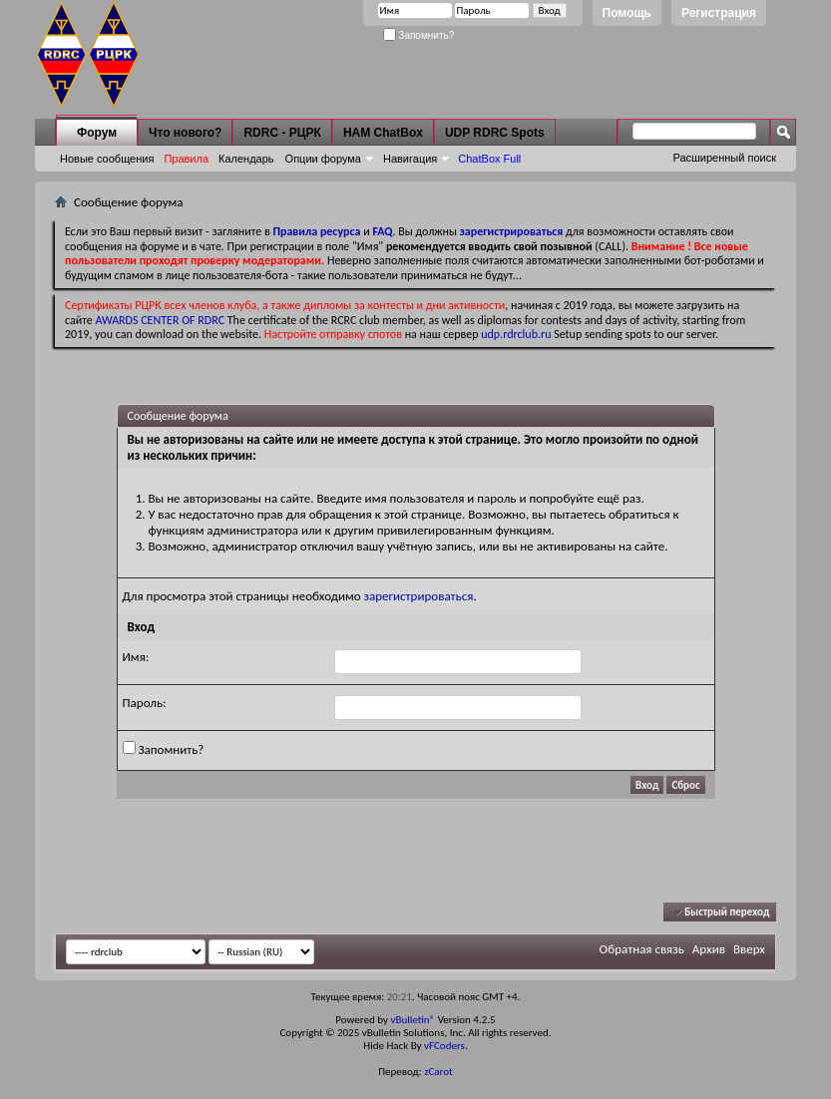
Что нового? (185, 133)
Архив (708, 948)
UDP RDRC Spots (495, 133)
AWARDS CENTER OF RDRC (160, 320)
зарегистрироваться (419, 595)
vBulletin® (412, 1019)
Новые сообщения (107, 159)
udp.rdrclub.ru (516, 334)
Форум (97, 133)
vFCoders (444, 1045)
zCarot (438, 1071)
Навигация (410, 159)
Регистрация (718, 13)
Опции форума (323, 159)
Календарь (246, 159)
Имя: (136, 656)
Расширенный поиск (724, 158)
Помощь (627, 13)
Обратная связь (642, 948)
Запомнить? (419, 35)
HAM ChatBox (383, 133)
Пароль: (145, 702)
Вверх (749, 948)
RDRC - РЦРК (281, 133)
